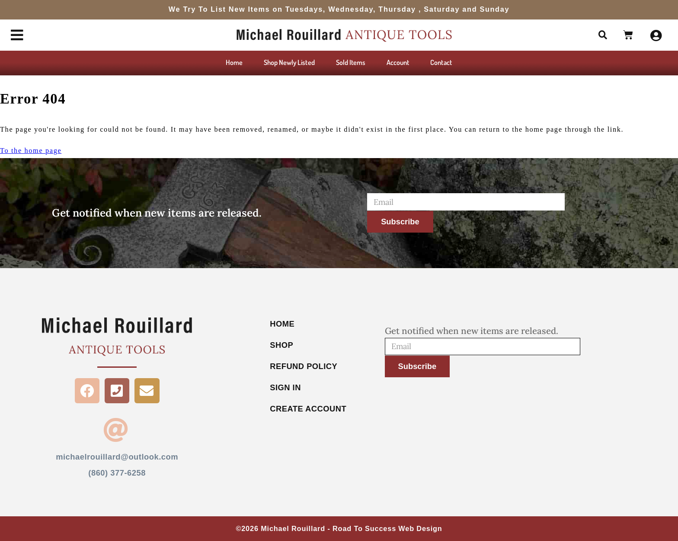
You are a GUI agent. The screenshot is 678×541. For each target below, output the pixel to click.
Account (398, 62)
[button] (602, 35)
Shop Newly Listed (289, 62)
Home (234, 62)
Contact (440, 62)
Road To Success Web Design (387, 529)
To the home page (30, 150)
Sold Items (351, 62)
